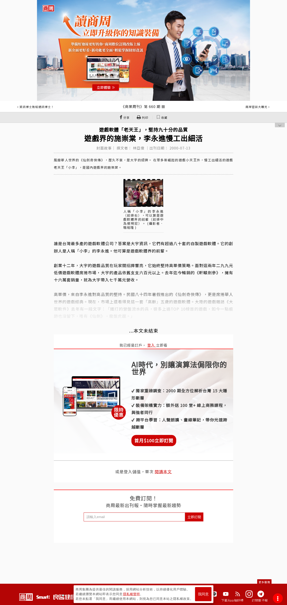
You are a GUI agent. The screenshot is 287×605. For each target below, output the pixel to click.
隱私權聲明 (131, 594)
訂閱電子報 (260, 600)
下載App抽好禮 (232, 600)
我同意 (203, 594)
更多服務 (264, 582)
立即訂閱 (194, 516)
